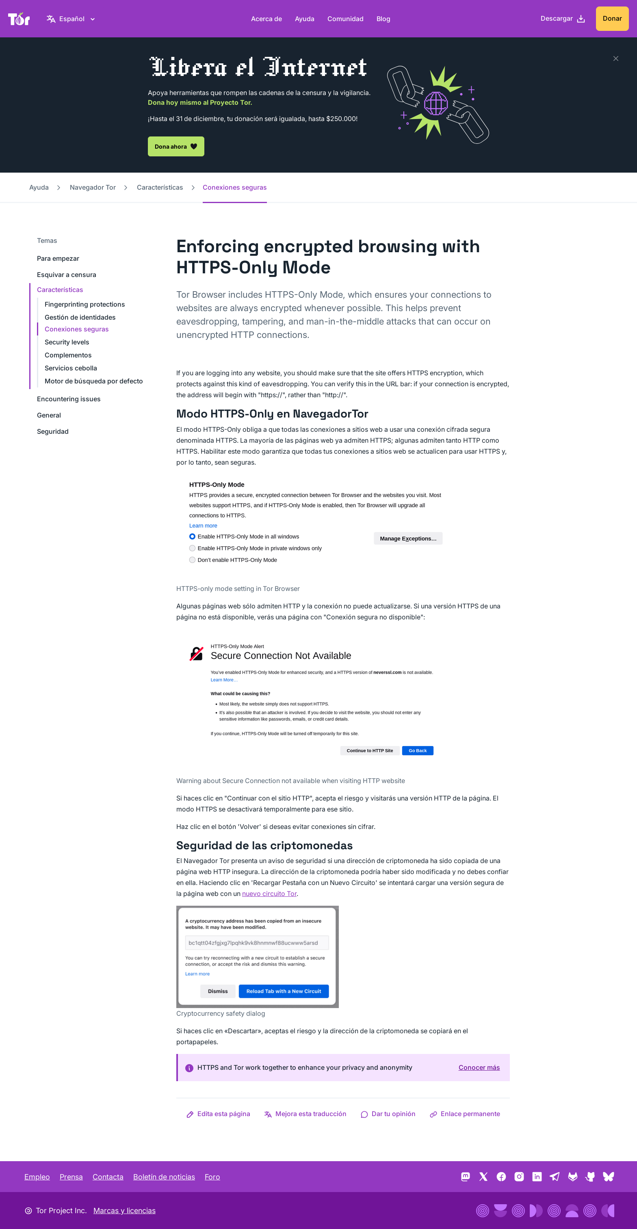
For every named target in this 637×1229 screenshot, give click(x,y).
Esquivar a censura (66, 274)
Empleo (37, 1177)
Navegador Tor (93, 187)
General (49, 415)
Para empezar (58, 258)
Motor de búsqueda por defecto (94, 381)
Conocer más (479, 1067)
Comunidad (345, 19)
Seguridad (53, 431)
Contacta (108, 1177)
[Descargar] (563, 18)
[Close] (616, 58)
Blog (383, 19)
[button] (218, 1114)
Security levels (67, 342)
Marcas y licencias (124, 1210)
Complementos (68, 355)
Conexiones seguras (77, 329)
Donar (612, 18)
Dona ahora (176, 146)
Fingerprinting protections (85, 304)
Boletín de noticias (164, 1177)
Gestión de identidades (80, 317)
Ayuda (304, 19)
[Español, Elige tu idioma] (71, 18)
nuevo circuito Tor (269, 893)
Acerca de (266, 19)
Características (160, 187)
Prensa (71, 1177)
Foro (212, 1177)
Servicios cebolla (71, 368)
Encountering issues (69, 399)
